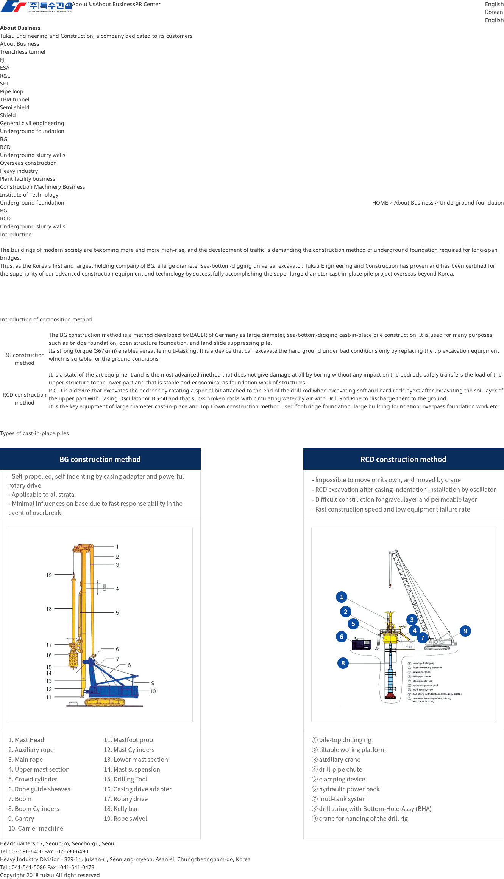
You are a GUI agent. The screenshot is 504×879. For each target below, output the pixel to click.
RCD (5, 146)
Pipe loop (11, 91)
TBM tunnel (15, 99)
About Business (115, 4)
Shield (8, 115)
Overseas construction (28, 162)
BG (3, 139)
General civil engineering (32, 123)
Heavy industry (19, 170)
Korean (494, 12)
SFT (4, 83)
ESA (4, 67)
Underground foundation (32, 131)
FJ (2, 59)
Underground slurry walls (33, 154)
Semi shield (15, 107)
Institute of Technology (29, 194)
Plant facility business (27, 178)
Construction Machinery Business (42, 186)
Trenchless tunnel (22, 51)
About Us (83, 4)
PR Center (148, 4)
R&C (5, 75)
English (494, 19)
